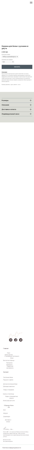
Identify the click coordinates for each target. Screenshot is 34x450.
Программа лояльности (9, 363)
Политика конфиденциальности (12, 447)
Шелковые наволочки (9, 386)
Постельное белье (8, 377)
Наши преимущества (9, 353)
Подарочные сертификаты (9, 367)
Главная (5, 348)
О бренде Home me (9, 406)
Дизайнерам (6, 416)
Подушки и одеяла (8, 379)
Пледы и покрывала (8, 389)
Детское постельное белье (10, 384)
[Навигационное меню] (31, 2)
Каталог (6, 372)
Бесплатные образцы (8, 360)
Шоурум (5, 413)
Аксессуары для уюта (9, 400)
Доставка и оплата (8, 420)
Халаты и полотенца (8, 394)
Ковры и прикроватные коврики (11, 397)
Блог (4, 410)
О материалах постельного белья (12, 357)
